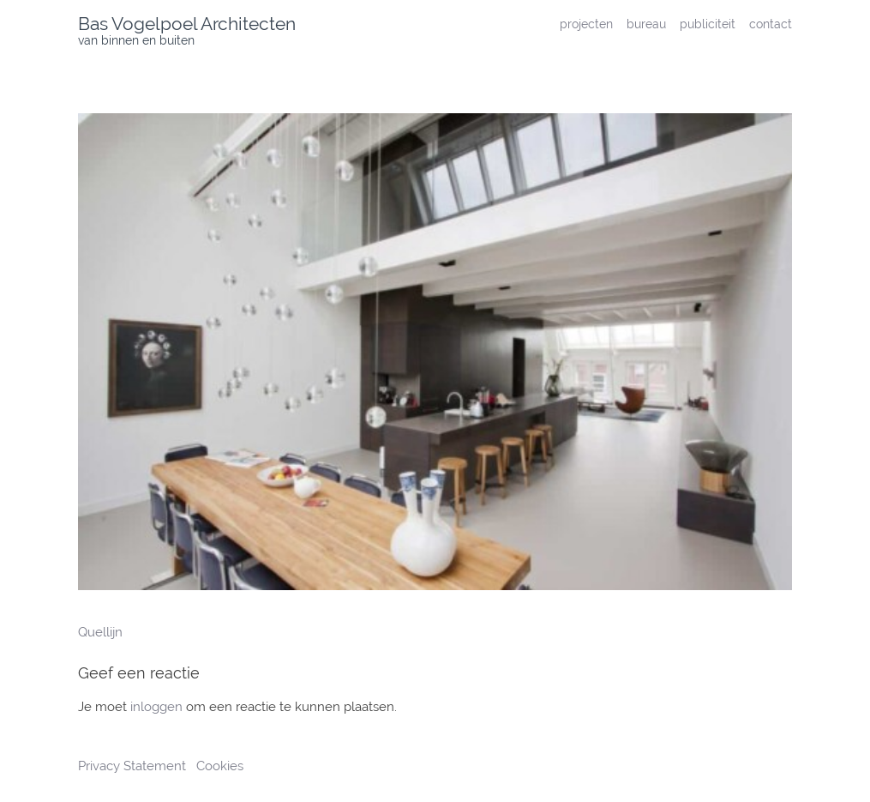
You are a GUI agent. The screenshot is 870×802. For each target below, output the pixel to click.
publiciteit (707, 23)
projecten (586, 23)
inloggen (156, 707)
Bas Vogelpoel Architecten (187, 23)
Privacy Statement (133, 766)
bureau (646, 23)
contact (770, 23)
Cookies (219, 766)
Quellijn (100, 632)
